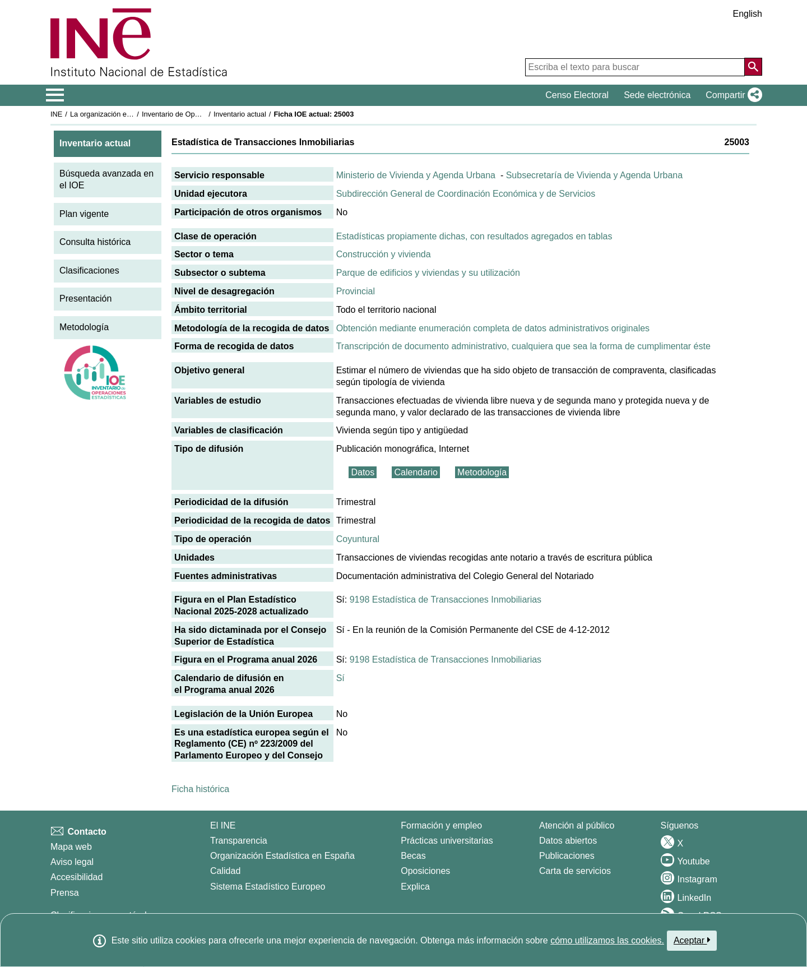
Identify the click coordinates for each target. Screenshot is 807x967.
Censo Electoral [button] (577, 95)
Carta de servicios (575, 871)
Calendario (415, 472)
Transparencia (238, 840)
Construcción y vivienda (383, 254)
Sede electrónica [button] (657, 95)
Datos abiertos (568, 840)
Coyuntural (357, 539)
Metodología (84, 327)
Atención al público (576, 825)
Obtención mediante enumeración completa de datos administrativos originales (493, 328)
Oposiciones (425, 871)
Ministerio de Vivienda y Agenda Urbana (415, 175)
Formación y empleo (441, 825)
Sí (340, 678)
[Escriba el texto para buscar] (635, 67)
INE (56, 114)
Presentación (85, 298)
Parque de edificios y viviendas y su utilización (428, 272)
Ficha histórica (200, 789)
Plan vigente (84, 214)
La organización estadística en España (131, 114)
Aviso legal (72, 862)
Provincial (355, 291)
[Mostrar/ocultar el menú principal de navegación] (55, 95)
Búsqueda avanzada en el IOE (106, 179)
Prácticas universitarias (447, 840)
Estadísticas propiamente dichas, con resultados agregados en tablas (474, 236)
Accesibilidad (76, 877)
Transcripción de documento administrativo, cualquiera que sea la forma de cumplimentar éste (523, 346)
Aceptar (692, 940)
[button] (731, 95)
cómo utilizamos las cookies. (607, 940)
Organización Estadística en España (282, 855)
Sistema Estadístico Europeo (267, 886)
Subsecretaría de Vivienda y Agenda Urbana (594, 175)
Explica (415, 886)
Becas (413, 855)
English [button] (747, 13)
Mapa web (71, 847)
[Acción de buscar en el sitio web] (753, 67)
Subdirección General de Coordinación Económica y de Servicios (465, 193)
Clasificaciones (89, 270)
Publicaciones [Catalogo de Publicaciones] (567, 855)
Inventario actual (240, 114)
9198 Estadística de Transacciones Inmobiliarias (445, 599)
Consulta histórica (95, 242)
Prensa (64, 892)
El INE (222, 825)
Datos (362, 472)
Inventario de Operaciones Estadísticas (204, 114)
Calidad (225, 871)
